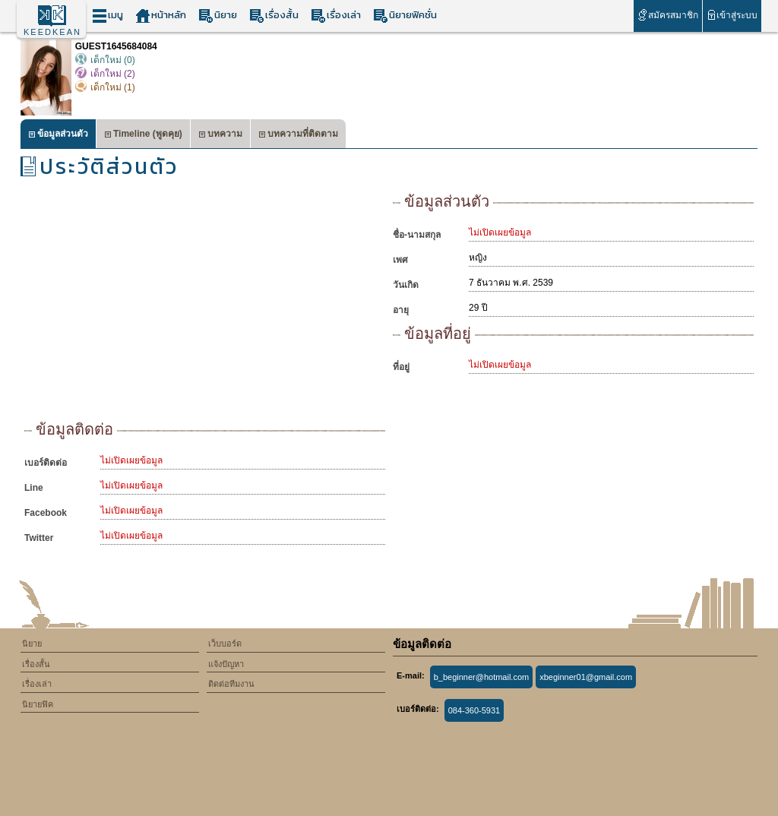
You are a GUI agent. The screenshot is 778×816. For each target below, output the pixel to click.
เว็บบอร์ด (225, 643)
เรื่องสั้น (274, 16)
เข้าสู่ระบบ (732, 14)
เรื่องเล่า (336, 16)
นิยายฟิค (37, 704)
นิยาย (217, 16)
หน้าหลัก (160, 16)
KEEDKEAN (52, 31)
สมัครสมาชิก (667, 14)
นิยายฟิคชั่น (405, 16)
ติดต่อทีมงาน (231, 683)
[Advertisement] (204, 304)
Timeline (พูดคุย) (143, 135)
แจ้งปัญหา (226, 664)
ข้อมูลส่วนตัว (58, 135)
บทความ (220, 135)
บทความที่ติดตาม (298, 135)
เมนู (107, 16)
